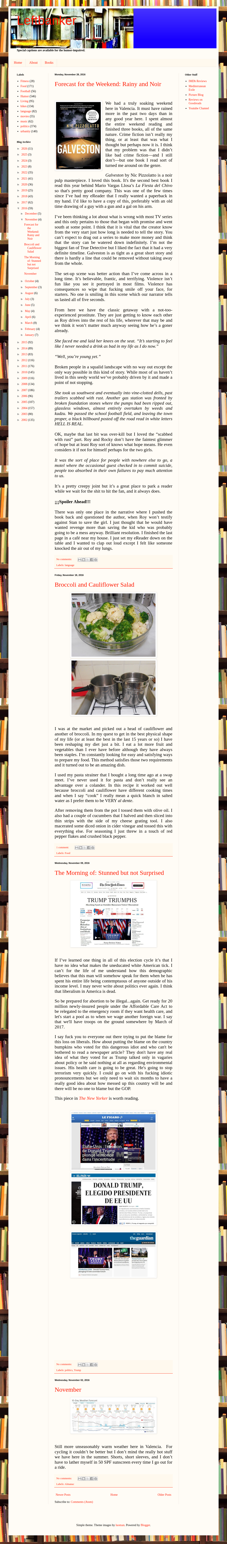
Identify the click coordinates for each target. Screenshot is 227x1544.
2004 (24, 408)
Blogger (145, 1525)
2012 (24, 360)
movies (25, 116)
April (28, 317)
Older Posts (164, 1494)
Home (18, 62)
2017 (24, 202)
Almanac (69, 1484)
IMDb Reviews (198, 81)
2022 (24, 172)
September (31, 287)
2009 (24, 378)
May (28, 311)
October (30, 281)
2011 (24, 366)
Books (49, 62)
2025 (24, 154)
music (24, 121)
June (28, 305)
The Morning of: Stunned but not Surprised (109, 872)
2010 (24, 372)
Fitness (25, 81)
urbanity (25, 131)
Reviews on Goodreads (196, 101)
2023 (24, 166)
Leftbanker (47, 20)
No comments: (64, 559)
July (27, 299)
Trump (77, 1370)
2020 (24, 184)
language (69, 565)
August (29, 293)
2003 (24, 414)
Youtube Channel (199, 108)
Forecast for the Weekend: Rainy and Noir (108, 83)
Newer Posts (63, 1494)
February (30, 329)
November (68, 1389)
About (33, 62)
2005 (24, 402)
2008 (24, 384)
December (31, 213)
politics (69, 1370)
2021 (24, 178)
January (30, 334)
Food (67, 853)
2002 (24, 419)
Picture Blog (196, 94)
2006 (24, 396)
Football (25, 91)
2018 (24, 196)
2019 (24, 190)
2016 (24, 208)
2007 (24, 390)
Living (24, 101)
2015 (24, 342)
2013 (24, 354)
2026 (24, 148)
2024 (24, 160)
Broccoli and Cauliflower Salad (94, 584)
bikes (24, 106)
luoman (120, 1525)
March (29, 322)
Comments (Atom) (82, 1501)
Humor (25, 96)
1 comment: (63, 847)
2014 (24, 348)
